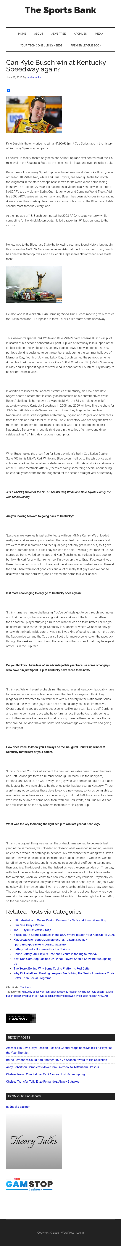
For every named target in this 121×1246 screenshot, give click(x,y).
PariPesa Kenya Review (29, 925)
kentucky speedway (33, 991)
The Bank (25, 987)
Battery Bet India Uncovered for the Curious (42, 949)
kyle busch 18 (99, 991)
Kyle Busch (84, 991)
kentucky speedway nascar (61, 991)
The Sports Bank (60, 10)
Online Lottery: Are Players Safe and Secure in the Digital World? (55, 954)
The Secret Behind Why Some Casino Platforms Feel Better (52, 968)
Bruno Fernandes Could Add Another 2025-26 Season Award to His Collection (56, 1060)
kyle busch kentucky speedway (57, 995)
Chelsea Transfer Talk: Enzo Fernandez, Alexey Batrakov (42, 1081)
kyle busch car (30, 995)
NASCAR (103, 995)
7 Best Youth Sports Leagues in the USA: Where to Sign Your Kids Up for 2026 (64, 935)
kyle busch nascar (86, 995)
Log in (80, 1232)
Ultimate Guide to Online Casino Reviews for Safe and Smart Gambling (60, 920)
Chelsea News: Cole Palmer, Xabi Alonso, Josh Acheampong (45, 1074)
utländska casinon (18, 1107)
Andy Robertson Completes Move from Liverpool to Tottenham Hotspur (52, 1067)
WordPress (67, 1232)
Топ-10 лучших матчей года (32, 930)
